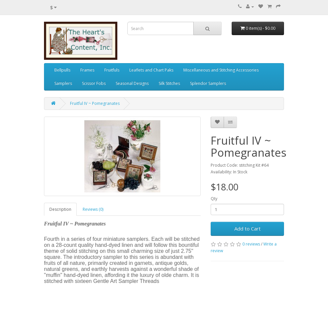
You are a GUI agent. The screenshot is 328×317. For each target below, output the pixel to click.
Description (60, 209)
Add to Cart (247, 228)
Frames (87, 70)
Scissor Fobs (94, 83)
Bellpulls (62, 70)
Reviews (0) (93, 209)
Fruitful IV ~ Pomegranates (95, 103)
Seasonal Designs (132, 83)
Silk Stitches (169, 83)
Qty (214, 198)
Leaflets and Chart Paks (151, 70)
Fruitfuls (111, 70)
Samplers (63, 83)
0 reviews (251, 244)
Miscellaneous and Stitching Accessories (221, 70)
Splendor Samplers (208, 83)
